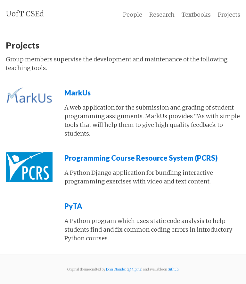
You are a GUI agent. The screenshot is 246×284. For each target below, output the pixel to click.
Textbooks (196, 14)
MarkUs (77, 92)
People (132, 14)
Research (162, 14)
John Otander (116, 269)
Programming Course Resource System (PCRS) (141, 158)
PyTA (73, 206)
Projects (229, 14)
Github (173, 269)
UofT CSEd (25, 13)
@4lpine (134, 269)
